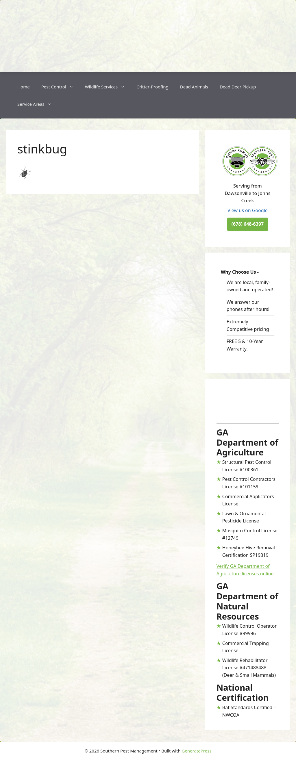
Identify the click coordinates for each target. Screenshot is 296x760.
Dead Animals (194, 87)
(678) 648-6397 (248, 224)
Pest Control (60, 86)
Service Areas (37, 104)
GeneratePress (196, 751)
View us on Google (247, 210)
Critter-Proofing (152, 87)
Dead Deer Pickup (238, 87)
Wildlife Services (108, 86)
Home (23, 87)
